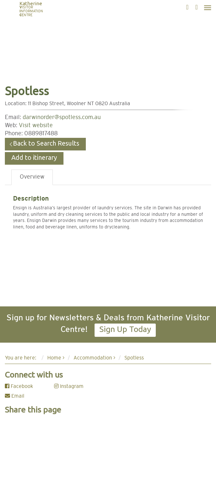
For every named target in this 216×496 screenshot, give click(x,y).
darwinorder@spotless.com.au (62, 117)
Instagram (69, 386)
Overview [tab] (32, 177)
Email (14, 396)
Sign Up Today (125, 329)
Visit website (36, 125)
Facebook (19, 386)
